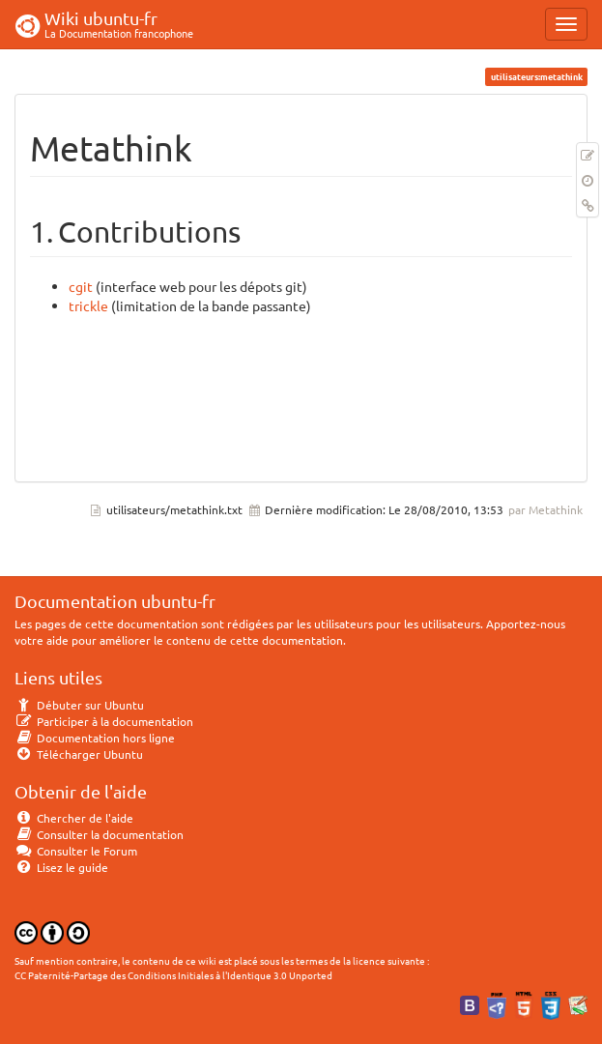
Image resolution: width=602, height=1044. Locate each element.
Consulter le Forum (75, 850)
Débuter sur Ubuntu (79, 704)
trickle (88, 305)
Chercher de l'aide (73, 818)
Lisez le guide (61, 867)
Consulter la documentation (99, 834)
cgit (81, 286)
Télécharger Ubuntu (78, 754)
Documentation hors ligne (94, 737)
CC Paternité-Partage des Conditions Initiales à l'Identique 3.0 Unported (173, 975)
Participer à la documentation (103, 721)
